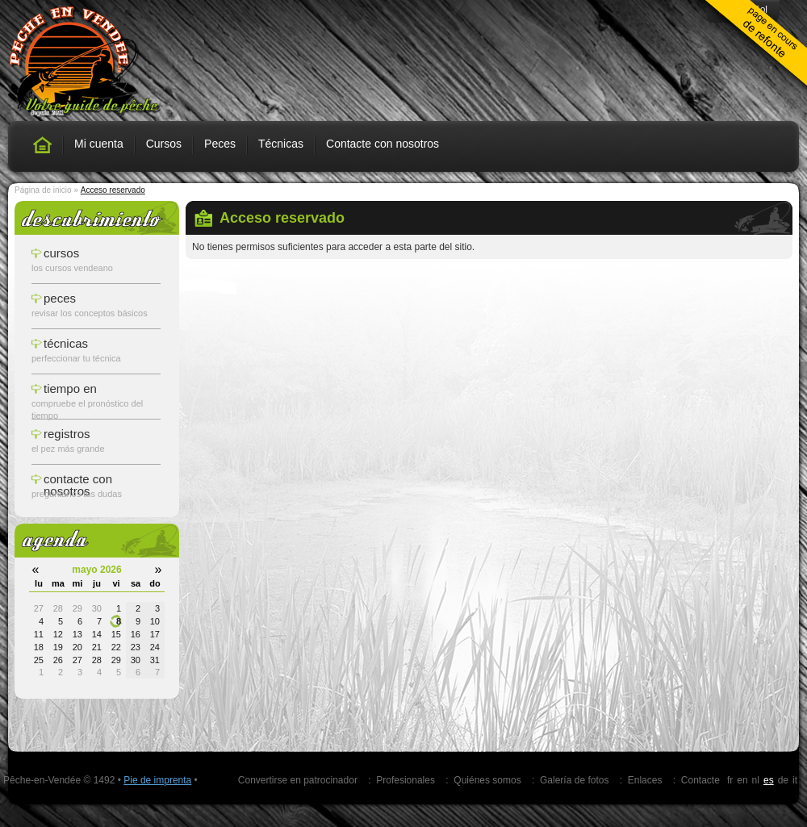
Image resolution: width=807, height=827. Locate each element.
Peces (220, 143)
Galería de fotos (574, 780)
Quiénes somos (487, 780)
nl (755, 780)
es (768, 780)
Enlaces (645, 780)
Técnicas (280, 143)
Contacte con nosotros (382, 143)
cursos (61, 253)
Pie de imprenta (157, 780)
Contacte (700, 780)
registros (67, 434)
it (794, 780)
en (742, 780)
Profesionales (405, 780)
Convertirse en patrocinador (298, 780)
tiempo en (70, 388)
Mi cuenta (98, 143)
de (783, 780)
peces (60, 298)
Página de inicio (43, 190)
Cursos (164, 143)
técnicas (66, 343)
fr (730, 780)
